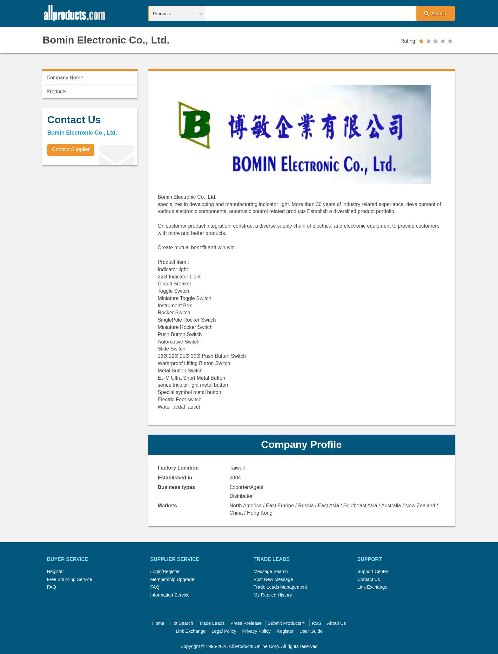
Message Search (270, 571)
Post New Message (273, 579)
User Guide (311, 631)
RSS (316, 623)
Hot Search (181, 623)
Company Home (64, 77)
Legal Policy (224, 631)
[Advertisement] (90, 214)
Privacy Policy (256, 631)
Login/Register (165, 571)
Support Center (372, 571)
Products (56, 91)
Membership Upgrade (172, 579)
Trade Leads (212, 623)
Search (435, 13)
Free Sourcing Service (69, 579)
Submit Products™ (287, 623)
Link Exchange (372, 587)
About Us (336, 623)
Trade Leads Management (280, 587)
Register (55, 571)
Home (158, 623)
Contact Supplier (71, 149)
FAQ (51, 587)
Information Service (170, 594)
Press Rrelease (246, 623)
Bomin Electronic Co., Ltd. (106, 40)
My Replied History (272, 594)
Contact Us (368, 579)
